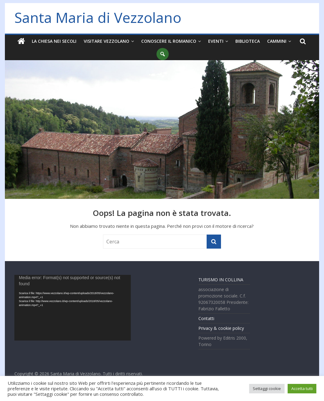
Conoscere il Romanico (168, 41)
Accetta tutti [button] (302, 388)
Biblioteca (247, 41)
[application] (72, 308)
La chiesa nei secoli (54, 41)
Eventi (215, 41)
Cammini (276, 41)
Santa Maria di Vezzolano (97, 17)
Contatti (206, 318)
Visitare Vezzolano (106, 41)
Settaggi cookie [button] (267, 388)
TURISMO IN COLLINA (220, 280)
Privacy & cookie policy (221, 328)
